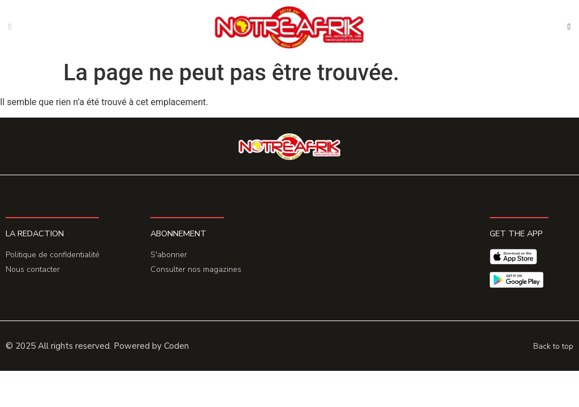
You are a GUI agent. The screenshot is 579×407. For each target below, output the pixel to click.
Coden (176, 346)
